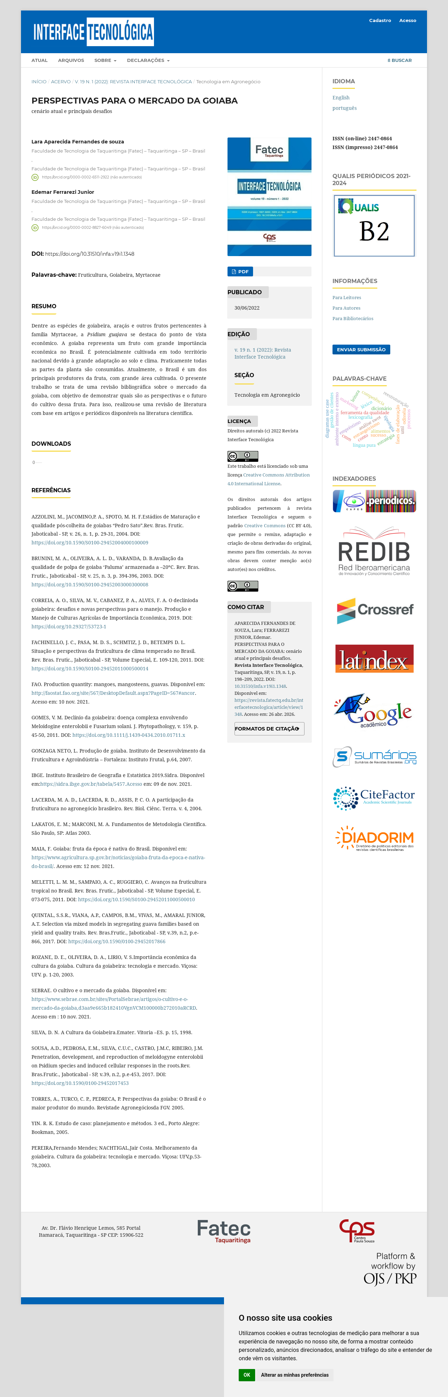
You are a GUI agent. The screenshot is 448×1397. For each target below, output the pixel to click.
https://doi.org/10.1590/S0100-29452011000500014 (89, 750)
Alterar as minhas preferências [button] (295, 1375)
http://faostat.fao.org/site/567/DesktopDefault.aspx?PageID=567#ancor (113, 775)
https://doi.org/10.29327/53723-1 (68, 708)
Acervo (61, 81)
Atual (39, 60)
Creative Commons (265, 525)
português (344, 108)
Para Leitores (346, 297)
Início (39, 81)
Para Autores (346, 308)
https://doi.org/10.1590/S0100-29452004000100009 (89, 624)
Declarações (146, 60)
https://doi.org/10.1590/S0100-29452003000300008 (89, 666)
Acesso (407, 20)
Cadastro (380, 20)
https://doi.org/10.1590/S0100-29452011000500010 (136, 981)
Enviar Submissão (361, 349)
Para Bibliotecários (352, 318)
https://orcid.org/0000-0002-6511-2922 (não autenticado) (92, 177)
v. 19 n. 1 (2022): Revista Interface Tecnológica (133, 81)
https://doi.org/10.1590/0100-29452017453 (80, 1165)
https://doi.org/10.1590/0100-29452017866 (117, 1023)
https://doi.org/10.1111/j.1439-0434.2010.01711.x (128, 817)
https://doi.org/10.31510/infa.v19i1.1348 (89, 254)
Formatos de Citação (267, 729)
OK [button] (247, 1375)
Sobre (103, 60)
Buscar (400, 60)
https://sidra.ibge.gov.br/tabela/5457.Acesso (91, 866)
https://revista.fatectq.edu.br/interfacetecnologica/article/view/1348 (268, 707)
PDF (242, 271)
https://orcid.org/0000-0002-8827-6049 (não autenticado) (93, 227)
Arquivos (71, 60)
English (341, 97)
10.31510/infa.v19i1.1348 (260, 686)
